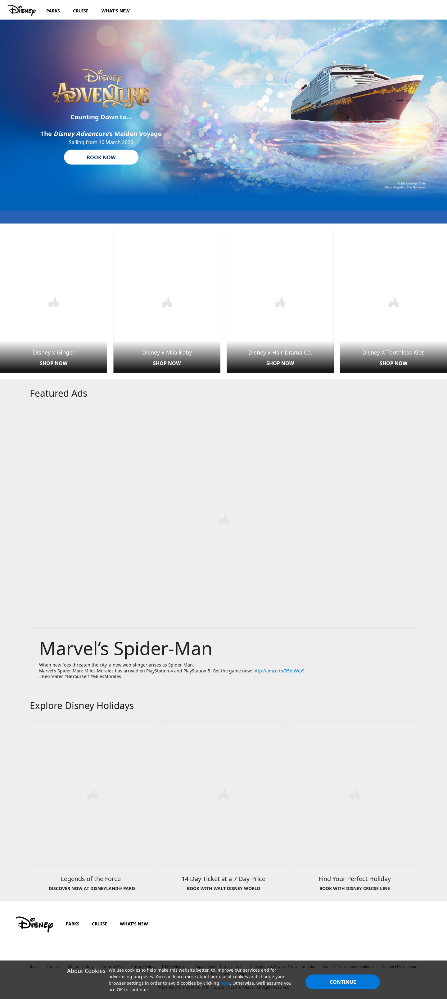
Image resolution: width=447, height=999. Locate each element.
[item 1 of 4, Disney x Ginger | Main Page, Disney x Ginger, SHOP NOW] (53, 301)
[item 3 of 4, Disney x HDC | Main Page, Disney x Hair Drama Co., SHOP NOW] (280, 301)
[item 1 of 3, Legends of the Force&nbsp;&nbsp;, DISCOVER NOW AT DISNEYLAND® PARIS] (92, 809)
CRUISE (99, 922)
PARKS (72, 922)
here (225, 983)
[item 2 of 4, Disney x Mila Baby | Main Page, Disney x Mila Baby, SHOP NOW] (166, 301)
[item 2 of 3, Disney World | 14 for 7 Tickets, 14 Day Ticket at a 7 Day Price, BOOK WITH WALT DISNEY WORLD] (223, 809)
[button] (101, 157)
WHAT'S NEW (134, 922)
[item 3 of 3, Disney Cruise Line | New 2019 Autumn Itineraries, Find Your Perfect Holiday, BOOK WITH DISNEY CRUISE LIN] (354, 809)
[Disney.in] (22, 10)
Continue (343, 982)
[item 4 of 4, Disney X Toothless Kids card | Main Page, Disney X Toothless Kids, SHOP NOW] (393, 301)
